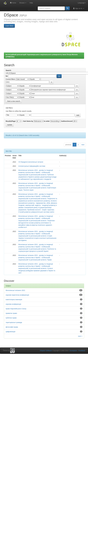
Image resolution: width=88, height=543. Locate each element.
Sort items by (28, 121)
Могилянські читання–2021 (15, 290)
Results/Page (10, 121)
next (82, 145)
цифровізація (10, 331)
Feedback (81, 350)
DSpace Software (46, 350)
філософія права (12, 327)
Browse (22, 3)
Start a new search (13, 101)
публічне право (11, 318)
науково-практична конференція (17, 295)
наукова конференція (13, 304)
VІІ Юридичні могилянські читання (30, 162)
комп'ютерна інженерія (14, 299)
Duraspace (73, 350)
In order (47, 121)
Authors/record (66, 121)
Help (31, 3)
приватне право (11, 313)
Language (82, 3)
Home (13, 3)
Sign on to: (78, 8)
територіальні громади (14, 322)
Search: (8, 70)
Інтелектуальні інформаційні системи (31, 166)
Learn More (9, 26)
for (7, 76)
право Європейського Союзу (16, 309)
